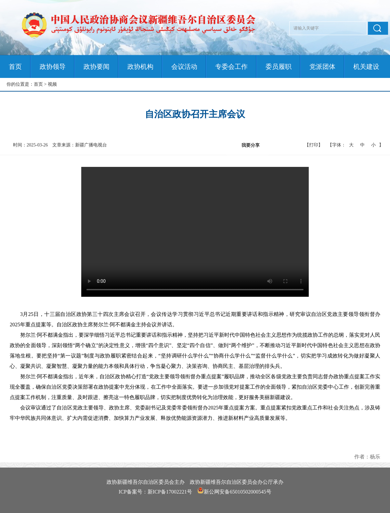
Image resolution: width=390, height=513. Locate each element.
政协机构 (140, 66)
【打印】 (314, 145)
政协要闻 (97, 66)
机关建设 (366, 66)
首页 (15, 66)
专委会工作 (231, 66)
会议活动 (184, 66)
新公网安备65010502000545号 (237, 491)
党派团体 (322, 66)
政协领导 (53, 66)
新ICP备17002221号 (170, 491)
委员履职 (279, 66)
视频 (52, 84)
